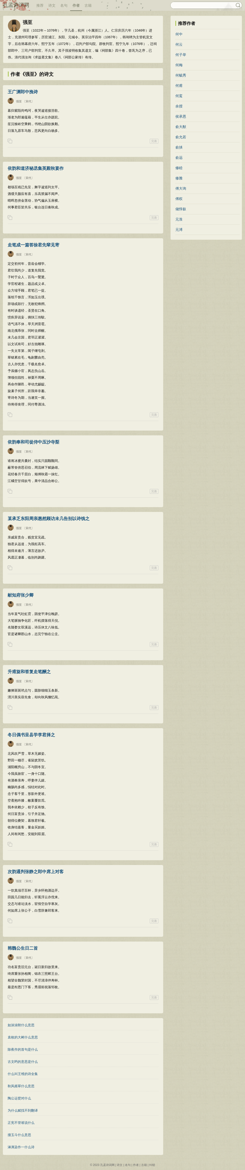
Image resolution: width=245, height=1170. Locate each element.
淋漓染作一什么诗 (21, 1147)
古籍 (88, 5)
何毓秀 (180, 75)
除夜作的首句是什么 (23, 1049)
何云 (179, 44)
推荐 (40, 5)
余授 (179, 106)
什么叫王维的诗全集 (23, 1074)
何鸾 (179, 96)
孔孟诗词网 (16, 5)
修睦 (179, 168)
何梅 (179, 65)
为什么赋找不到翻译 (23, 1110)
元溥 (179, 229)
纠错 (152, 1165)
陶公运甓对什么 (19, 1098)
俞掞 (179, 147)
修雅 (179, 178)
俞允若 (180, 137)
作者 (76, 5)
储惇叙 (180, 209)
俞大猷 (180, 127)
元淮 (179, 219)
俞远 (179, 157)
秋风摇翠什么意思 (21, 1086)
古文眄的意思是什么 (23, 1062)
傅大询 (180, 188)
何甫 (179, 85)
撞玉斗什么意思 (19, 1135)
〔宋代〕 (28, 101)
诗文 (52, 5)
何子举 (180, 55)
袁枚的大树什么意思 (23, 1037)
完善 (154, 141)
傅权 (179, 199)
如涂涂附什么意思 (21, 1025)
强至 (19, 101)
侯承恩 (180, 116)
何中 (179, 34)
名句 (63, 5)
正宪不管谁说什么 (21, 1123)
